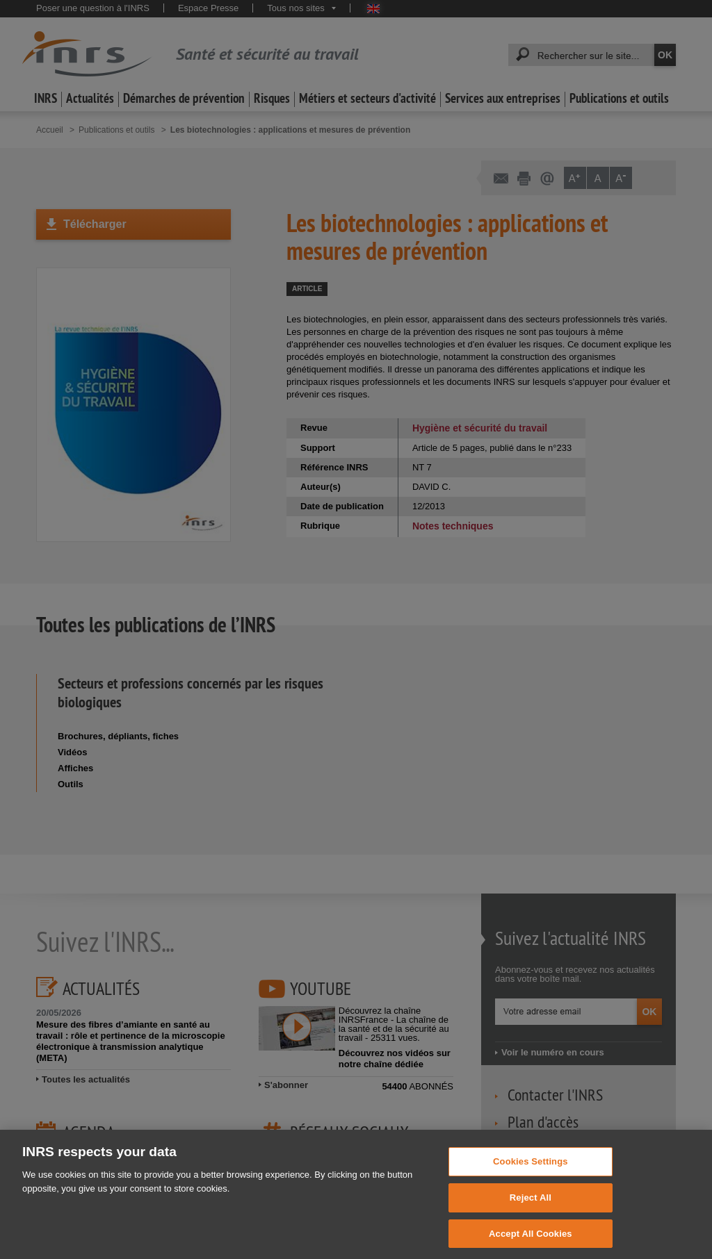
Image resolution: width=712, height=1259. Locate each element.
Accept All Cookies (530, 1243)
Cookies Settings (530, 1171)
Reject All (530, 1207)
